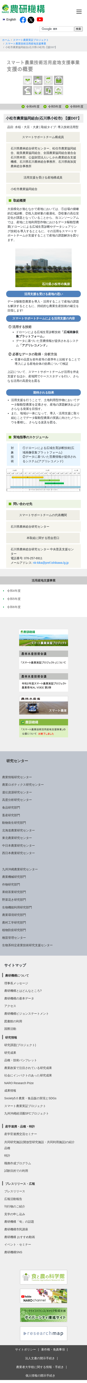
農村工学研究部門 (14, 922)
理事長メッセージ (16, 983)
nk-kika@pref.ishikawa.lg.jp (51, 562)
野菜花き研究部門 (14, 899)
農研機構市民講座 (16, 1229)
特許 (7, 1155)
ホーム (6, 40)
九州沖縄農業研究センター (20, 869)
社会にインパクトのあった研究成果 (28, 1075)
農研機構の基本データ (19, 998)
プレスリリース (14, 1191)
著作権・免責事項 (53, 1349)
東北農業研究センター (17, 838)
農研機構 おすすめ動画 (19, 1237)
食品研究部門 (11, 807)
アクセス (10, 1006)
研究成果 (10, 1052)
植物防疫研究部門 (14, 930)
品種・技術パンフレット (20, 1060)
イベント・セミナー (17, 1244)
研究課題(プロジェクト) (20, 1045)
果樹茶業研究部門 (14, 892)
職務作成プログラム (17, 1163)
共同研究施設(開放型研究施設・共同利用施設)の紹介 (39, 1142)
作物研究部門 (11, 884)
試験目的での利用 (16, 1170)
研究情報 (11, 1037)
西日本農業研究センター (18, 853)
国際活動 (10, 1028)
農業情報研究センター (17, 777)
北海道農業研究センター (18, 830)
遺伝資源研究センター (17, 792)
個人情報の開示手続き (40, 1375)
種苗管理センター (14, 937)
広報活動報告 (13, 1199)
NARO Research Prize (19, 1083)
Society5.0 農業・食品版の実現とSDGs (30, 1098)
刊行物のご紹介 (14, 1206)
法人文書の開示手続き (40, 1358)
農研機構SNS (13, 1252)
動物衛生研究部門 (14, 822)
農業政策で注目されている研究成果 (28, 1068)
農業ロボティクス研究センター (23, 784)
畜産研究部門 (11, 815)
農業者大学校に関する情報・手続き (40, 1367)
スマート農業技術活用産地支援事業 (25, 43)
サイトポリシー (25, 1349)
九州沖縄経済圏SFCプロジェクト (26, 1113)
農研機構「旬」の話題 (19, 1221)
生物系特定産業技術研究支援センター (27, 945)
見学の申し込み (14, 1214)
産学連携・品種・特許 (20, 1126)
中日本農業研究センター (18, 845)
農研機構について (17, 975)
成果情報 (10, 1090)
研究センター (17, 761)
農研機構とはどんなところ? (23, 990)
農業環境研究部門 (14, 915)
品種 (7, 1148)
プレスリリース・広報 (20, 1183)
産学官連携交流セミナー (20, 1134)
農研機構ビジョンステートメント (26, 1013)
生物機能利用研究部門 (17, 907)
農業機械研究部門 (14, 876)
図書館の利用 (13, 1021)
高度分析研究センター (17, 799)
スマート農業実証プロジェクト (31, 40)
